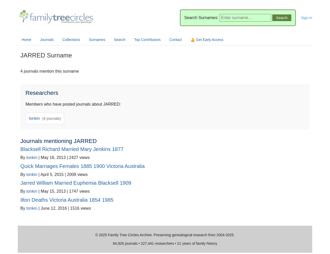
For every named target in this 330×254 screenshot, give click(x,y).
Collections (71, 40)
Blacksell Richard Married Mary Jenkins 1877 (71, 149)
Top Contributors (147, 40)
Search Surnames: (201, 17)
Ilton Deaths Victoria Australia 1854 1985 (66, 200)
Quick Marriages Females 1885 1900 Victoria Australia (82, 166)
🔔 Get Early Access (207, 40)
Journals (47, 40)
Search (119, 40)
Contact (175, 40)
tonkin (45, 118)
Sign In (306, 18)
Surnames (97, 40)
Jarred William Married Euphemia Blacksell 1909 (75, 183)
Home (26, 40)
